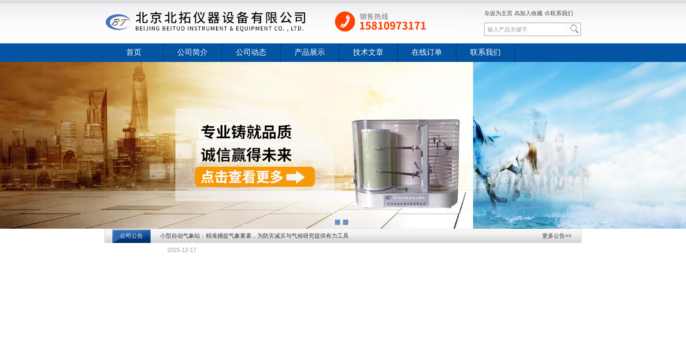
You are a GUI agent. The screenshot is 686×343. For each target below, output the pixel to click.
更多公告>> (557, 235)
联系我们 (559, 13)
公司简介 (192, 52)
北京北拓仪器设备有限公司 (283, 21)
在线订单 (427, 52)
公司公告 (131, 235)
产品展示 (309, 52)
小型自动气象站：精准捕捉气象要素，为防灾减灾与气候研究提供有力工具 (254, 235)
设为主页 (498, 13)
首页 (133, 52)
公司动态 (251, 52)
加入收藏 (528, 13)
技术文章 (368, 52)
